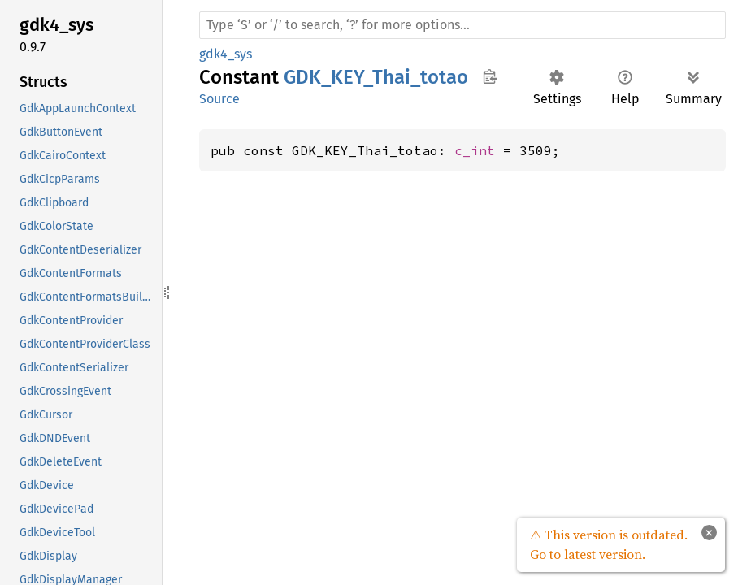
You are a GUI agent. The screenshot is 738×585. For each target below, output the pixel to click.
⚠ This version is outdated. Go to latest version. (609, 544)
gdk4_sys (225, 54)
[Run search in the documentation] (462, 25)
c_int (474, 150)
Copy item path (489, 76)
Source (219, 98)
